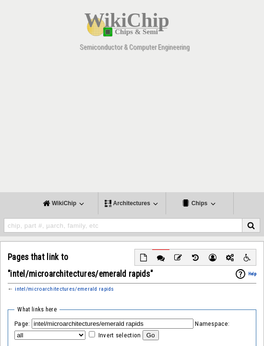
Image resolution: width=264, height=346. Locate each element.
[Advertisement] (132, 125)
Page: (22, 323)
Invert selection (119, 335)
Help (252, 274)
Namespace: (212, 323)
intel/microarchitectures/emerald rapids (64, 288)
